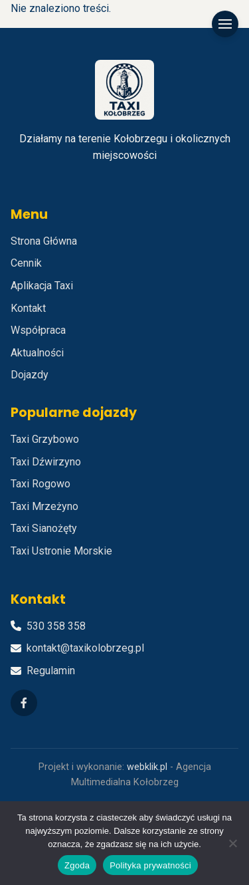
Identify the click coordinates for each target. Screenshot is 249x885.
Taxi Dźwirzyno (46, 461)
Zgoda (77, 865)
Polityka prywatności (150, 865)
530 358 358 (56, 626)
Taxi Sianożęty (44, 528)
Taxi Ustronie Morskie (61, 551)
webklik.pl (147, 767)
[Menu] (225, 24)
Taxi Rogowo (40, 483)
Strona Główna (44, 241)
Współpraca (38, 330)
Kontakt (28, 308)
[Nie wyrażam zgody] (232, 843)
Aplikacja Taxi (42, 285)
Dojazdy (29, 374)
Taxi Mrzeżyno (44, 506)
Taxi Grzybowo (45, 439)
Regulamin (51, 670)
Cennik (26, 263)
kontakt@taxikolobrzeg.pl (85, 648)
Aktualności (37, 352)
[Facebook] (24, 703)
